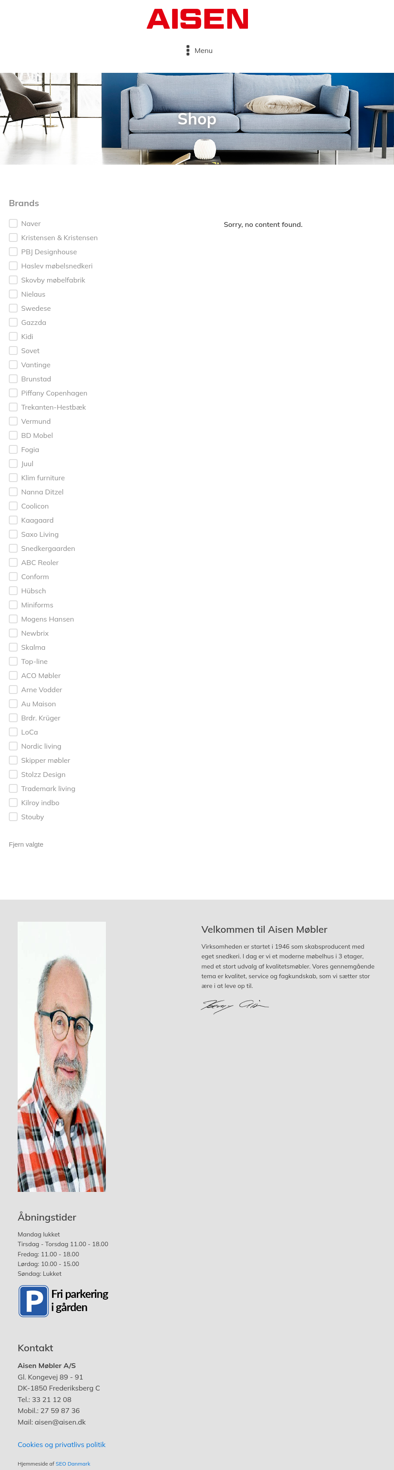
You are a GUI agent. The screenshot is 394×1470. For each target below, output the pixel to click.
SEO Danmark (73, 1463)
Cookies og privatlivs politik (61, 1444)
